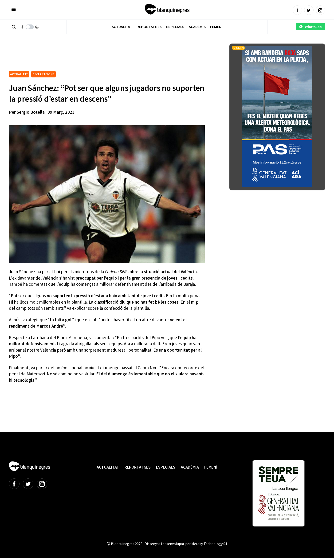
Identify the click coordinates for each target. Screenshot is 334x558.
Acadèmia (197, 26)
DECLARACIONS (43, 74)
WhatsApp (310, 26)
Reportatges (149, 26)
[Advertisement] (94, 56)
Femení (216, 26)
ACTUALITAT (19, 74)
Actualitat (122, 26)
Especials (175, 26)
